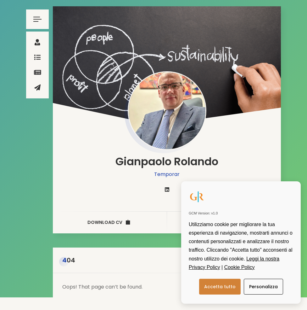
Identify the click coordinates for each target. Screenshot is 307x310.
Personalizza (263, 287)
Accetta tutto (220, 287)
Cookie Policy (239, 267)
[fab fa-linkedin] (167, 190)
